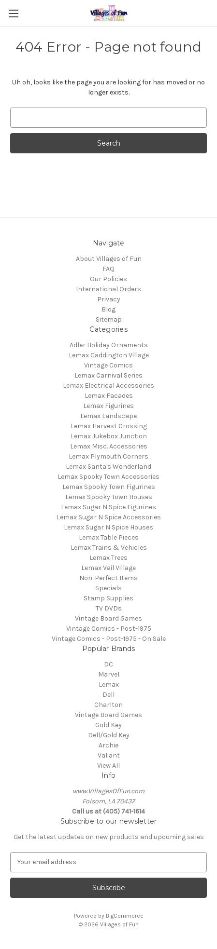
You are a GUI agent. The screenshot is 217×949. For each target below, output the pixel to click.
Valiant (109, 755)
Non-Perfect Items (108, 578)
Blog (108, 309)
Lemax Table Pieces (109, 537)
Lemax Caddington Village (109, 355)
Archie (108, 745)
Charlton (108, 705)
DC (108, 664)
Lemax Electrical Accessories (108, 385)
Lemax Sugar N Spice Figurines (108, 507)
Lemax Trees (108, 558)
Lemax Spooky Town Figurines (108, 487)
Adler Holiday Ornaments (109, 345)
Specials (108, 588)
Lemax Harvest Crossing (109, 426)
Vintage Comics (108, 365)
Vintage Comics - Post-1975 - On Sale (109, 639)
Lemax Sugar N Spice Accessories (109, 517)
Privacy (108, 299)
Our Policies (108, 279)
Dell (108, 695)
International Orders (108, 289)
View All (108, 765)
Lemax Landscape (108, 416)
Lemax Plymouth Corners (108, 456)
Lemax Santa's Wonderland (108, 466)
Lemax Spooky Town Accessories (108, 477)
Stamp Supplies (108, 598)
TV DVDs (109, 608)
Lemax (109, 684)
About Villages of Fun (109, 259)
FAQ (108, 269)
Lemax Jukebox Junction (109, 436)
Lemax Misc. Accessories (108, 446)
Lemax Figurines (108, 406)
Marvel (108, 674)
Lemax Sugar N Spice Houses (108, 527)
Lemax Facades (109, 396)
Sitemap (109, 319)
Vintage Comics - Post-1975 (108, 628)
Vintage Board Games (108, 618)
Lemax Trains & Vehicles (109, 547)
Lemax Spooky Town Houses (108, 497)
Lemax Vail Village (108, 568)
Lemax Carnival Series (108, 375)
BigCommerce (125, 915)
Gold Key (108, 725)
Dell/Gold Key (109, 735)
